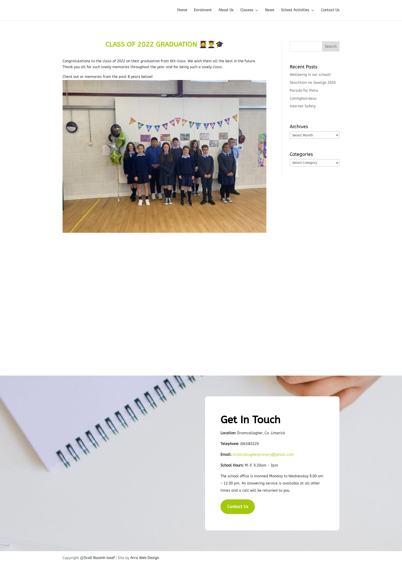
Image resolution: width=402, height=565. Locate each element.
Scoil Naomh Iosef (99, 558)
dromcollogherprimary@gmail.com (263, 454)
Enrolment (203, 10)
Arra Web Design (144, 558)
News (269, 10)
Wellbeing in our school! (310, 75)
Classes (246, 10)
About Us (226, 10)
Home (182, 10)
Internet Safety (303, 106)
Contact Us (330, 10)
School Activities (295, 10)
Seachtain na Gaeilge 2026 (313, 82)
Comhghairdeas (303, 98)
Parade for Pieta (304, 90)
